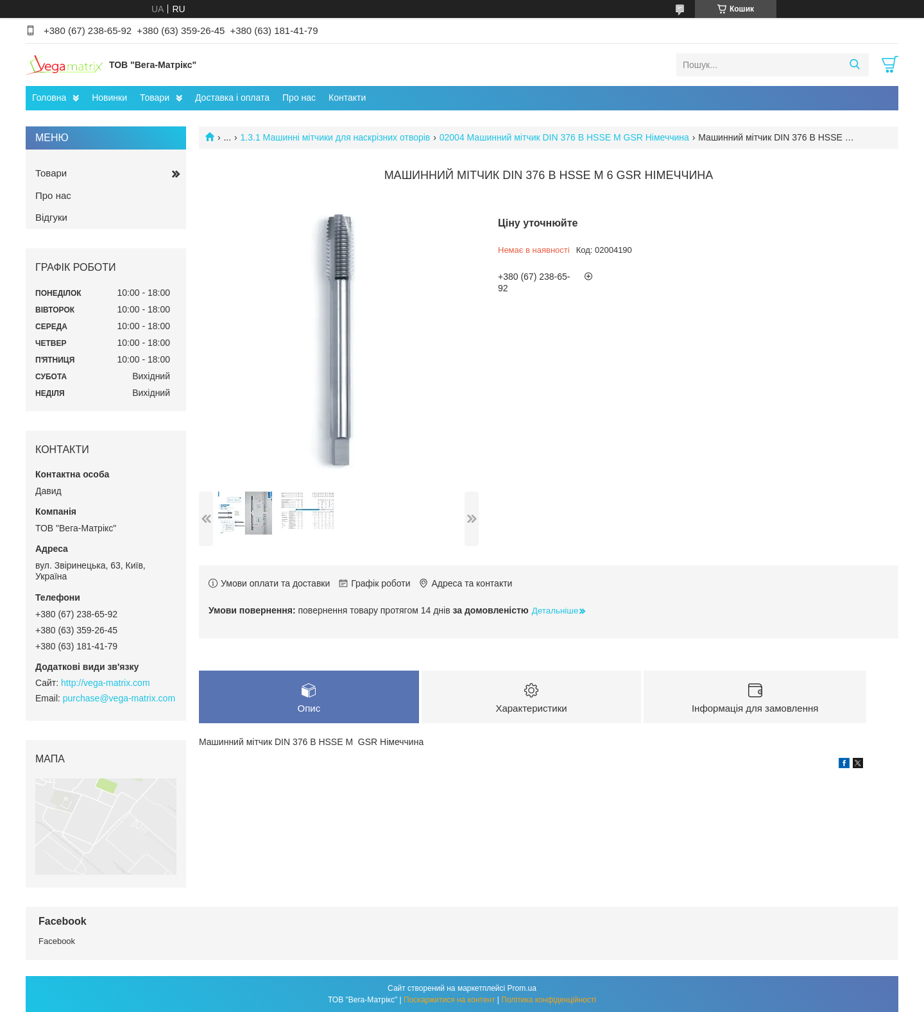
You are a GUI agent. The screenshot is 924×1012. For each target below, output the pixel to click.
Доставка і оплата (232, 97)
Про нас (299, 97)
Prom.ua (522, 988)
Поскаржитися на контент (449, 999)
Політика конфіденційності (548, 999)
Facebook (56, 941)
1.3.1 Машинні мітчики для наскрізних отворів (336, 137)
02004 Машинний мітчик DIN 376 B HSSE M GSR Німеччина (564, 137)
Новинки (109, 97)
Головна (49, 97)
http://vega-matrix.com (105, 683)
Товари (154, 97)
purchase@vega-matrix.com (119, 698)
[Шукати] (854, 64)
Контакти (347, 97)
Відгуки (51, 217)
